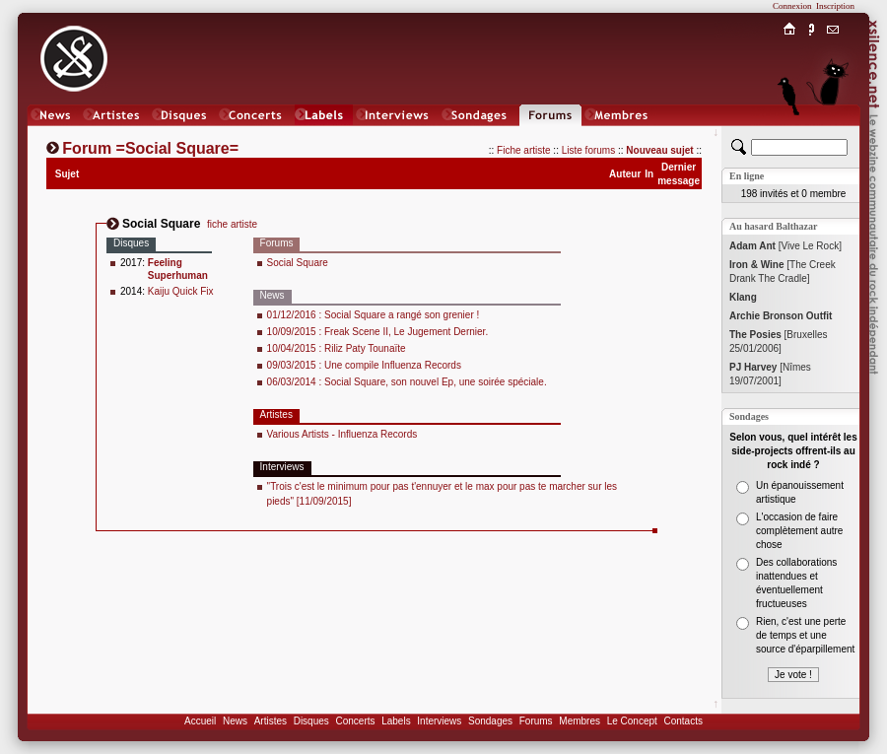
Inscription (835, 6)
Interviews (439, 721)
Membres (579, 721)
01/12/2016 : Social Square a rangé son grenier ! (373, 314)
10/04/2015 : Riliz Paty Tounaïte (336, 348)
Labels (395, 721)
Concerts (355, 721)
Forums (536, 721)
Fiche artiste (523, 150)
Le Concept (632, 721)
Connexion (792, 6)
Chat (833, 134)
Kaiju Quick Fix (181, 291)
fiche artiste (232, 224)
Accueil (200, 721)
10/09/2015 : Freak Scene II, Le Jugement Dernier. (378, 331)
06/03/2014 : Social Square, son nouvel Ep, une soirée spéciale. (407, 382)
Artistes (270, 721)
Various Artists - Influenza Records (342, 434)
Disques (311, 721)
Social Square (297, 262)
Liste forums (588, 150)
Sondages (490, 721)
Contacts (682, 721)
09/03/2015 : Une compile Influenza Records (364, 365)
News (235, 721)
